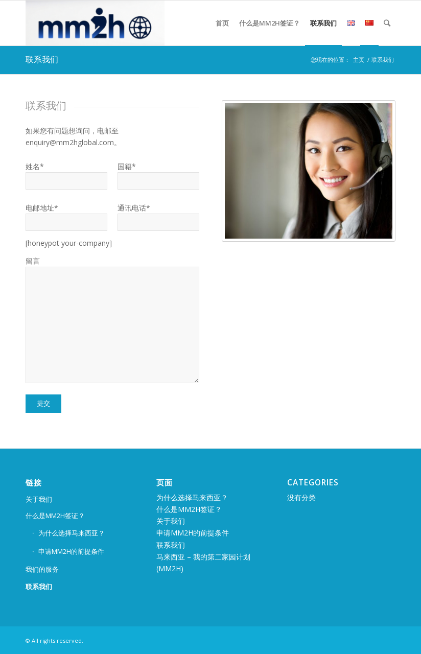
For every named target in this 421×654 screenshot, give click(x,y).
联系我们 (42, 59)
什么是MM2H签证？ (55, 515)
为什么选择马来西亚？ (71, 533)
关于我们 (39, 499)
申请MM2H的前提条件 (71, 551)
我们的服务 (42, 569)
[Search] (387, 23)
